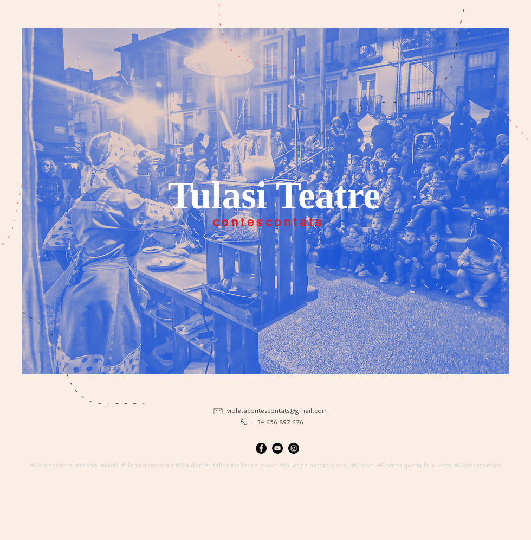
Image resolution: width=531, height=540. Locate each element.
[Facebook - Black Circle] (261, 448)
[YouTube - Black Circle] (277, 448)
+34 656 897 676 (278, 421)
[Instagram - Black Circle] (293, 448)
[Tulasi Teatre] (274, 196)
